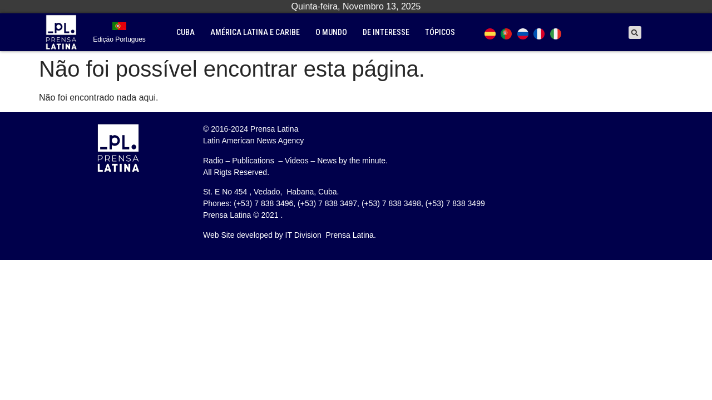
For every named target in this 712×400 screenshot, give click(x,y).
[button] (635, 32)
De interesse (386, 32)
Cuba (185, 32)
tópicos (440, 32)
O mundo (331, 32)
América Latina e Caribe (255, 32)
